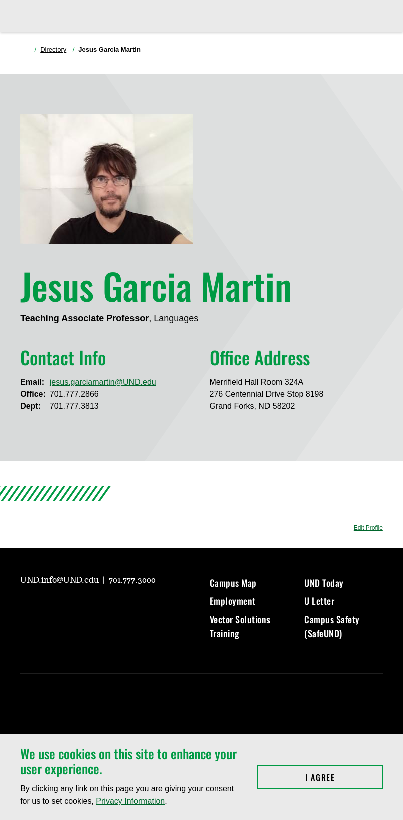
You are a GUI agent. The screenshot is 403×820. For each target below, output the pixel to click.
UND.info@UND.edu (60, 580)
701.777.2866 (74, 394)
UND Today (324, 582)
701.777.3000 (132, 580)
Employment (233, 600)
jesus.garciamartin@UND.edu (103, 382)
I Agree (344, 777)
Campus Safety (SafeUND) (332, 626)
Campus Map (233, 582)
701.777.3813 (74, 406)
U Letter (319, 600)
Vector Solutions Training (240, 626)
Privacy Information (130, 801)
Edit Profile (368, 527)
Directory (53, 49)
